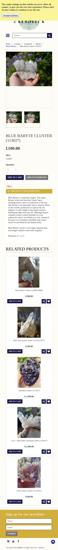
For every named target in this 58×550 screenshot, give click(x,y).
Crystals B (28, 44)
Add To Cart (15, 301)
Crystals (17, 44)
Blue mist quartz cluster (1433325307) (29, 340)
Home (8, 44)
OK (11, 15)
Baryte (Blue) (11, 46)
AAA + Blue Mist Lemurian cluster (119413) (29, 440)
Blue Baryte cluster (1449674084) (29, 290)
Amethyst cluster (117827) (29, 390)
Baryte (38, 44)
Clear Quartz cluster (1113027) (29, 491)
